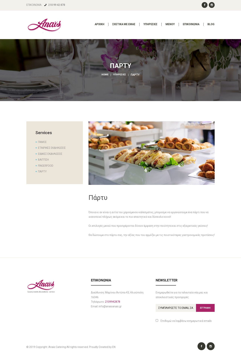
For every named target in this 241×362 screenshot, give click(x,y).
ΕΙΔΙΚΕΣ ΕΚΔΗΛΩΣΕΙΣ (50, 153)
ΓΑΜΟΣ (42, 142)
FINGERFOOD (45, 165)
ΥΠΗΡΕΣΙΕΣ (120, 74)
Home (104, 74)
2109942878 (112, 301)
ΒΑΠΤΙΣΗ (43, 159)
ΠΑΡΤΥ (42, 171)
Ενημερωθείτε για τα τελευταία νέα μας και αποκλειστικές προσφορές (182, 295)
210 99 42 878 (56, 4)
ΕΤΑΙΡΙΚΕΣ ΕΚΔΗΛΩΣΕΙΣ (52, 147)
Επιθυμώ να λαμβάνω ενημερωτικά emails (184, 321)
